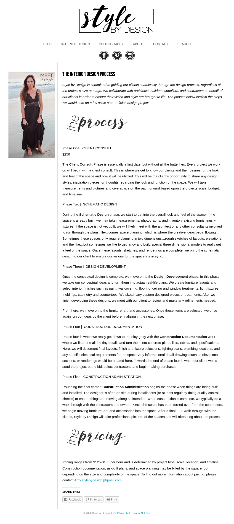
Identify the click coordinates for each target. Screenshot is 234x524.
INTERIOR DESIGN (75, 44)
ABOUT (138, 44)
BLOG (47, 44)
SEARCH (184, 44)
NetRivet (146, 513)
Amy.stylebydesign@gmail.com (98, 480)
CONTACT (160, 44)
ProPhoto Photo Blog (125, 513)
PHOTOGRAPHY (111, 44)
